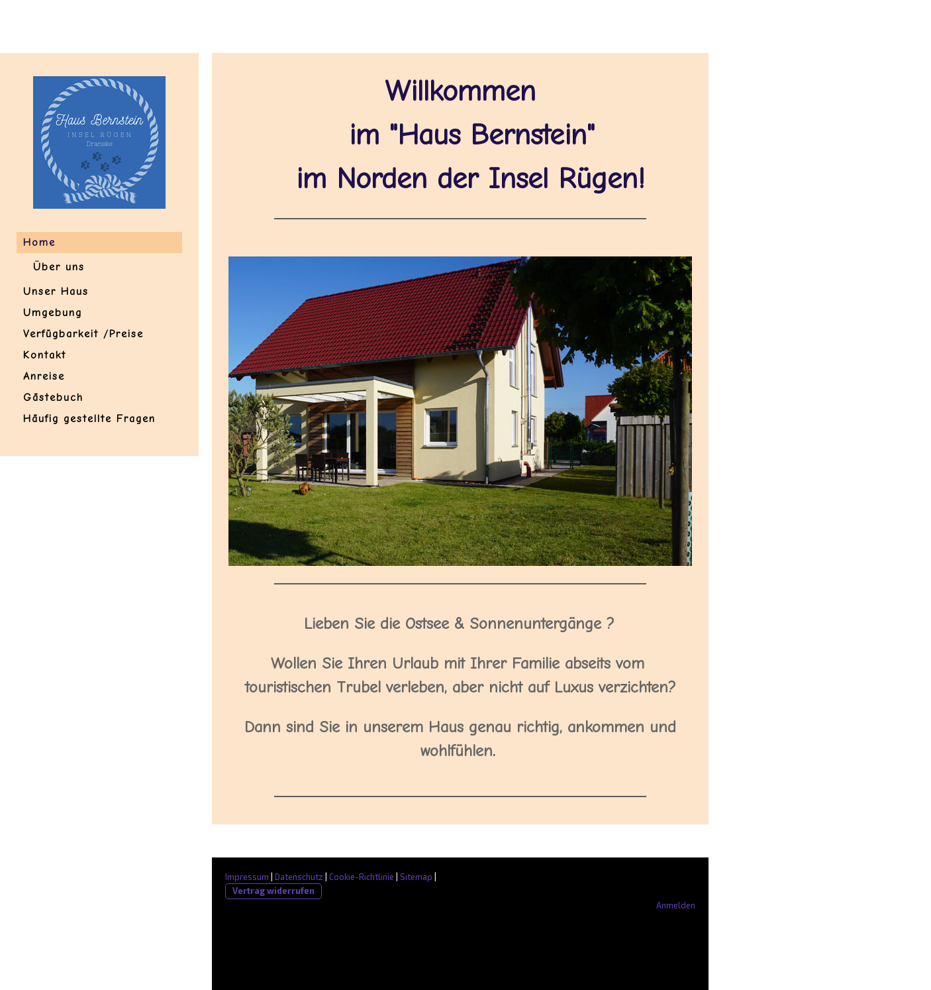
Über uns (59, 267)
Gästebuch (53, 398)
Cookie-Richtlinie (361, 876)
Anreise (44, 376)
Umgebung (52, 313)
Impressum (247, 876)
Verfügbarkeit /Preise (83, 334)
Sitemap (416, 876)
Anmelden (675, 905)
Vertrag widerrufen (273, 890)
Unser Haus (56, 292)
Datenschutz (299, 876)
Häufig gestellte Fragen (89, 419)
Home (39, 242)
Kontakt (44, 355)
